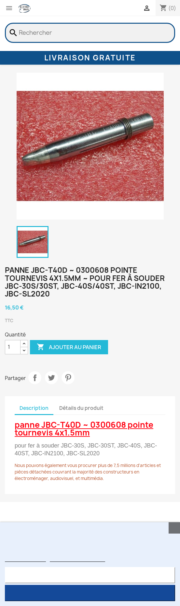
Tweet (51, 377)
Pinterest (68, 377)
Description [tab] (34, 408)
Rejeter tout (89, 575)
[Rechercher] (90, 33)
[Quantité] (13, 347)
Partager (34, 377)
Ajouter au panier (69, 347)
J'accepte (90, 593)
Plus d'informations (25, 559)
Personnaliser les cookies (77, 559)
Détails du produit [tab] (81, 408)
